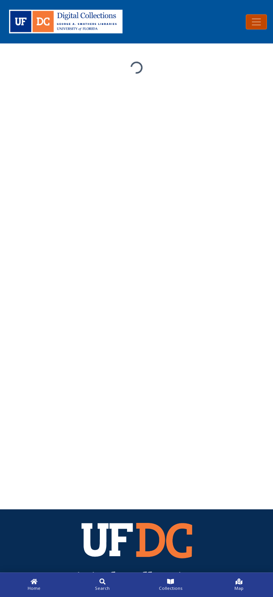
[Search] (102, 585)
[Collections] (170, 585)
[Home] (34, 585)
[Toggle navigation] (256, 21)
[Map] (239, 585)
